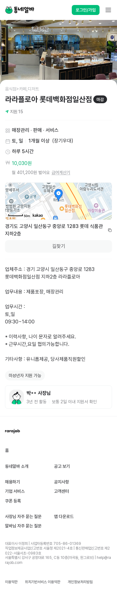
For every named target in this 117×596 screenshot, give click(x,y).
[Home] (19, 10)
